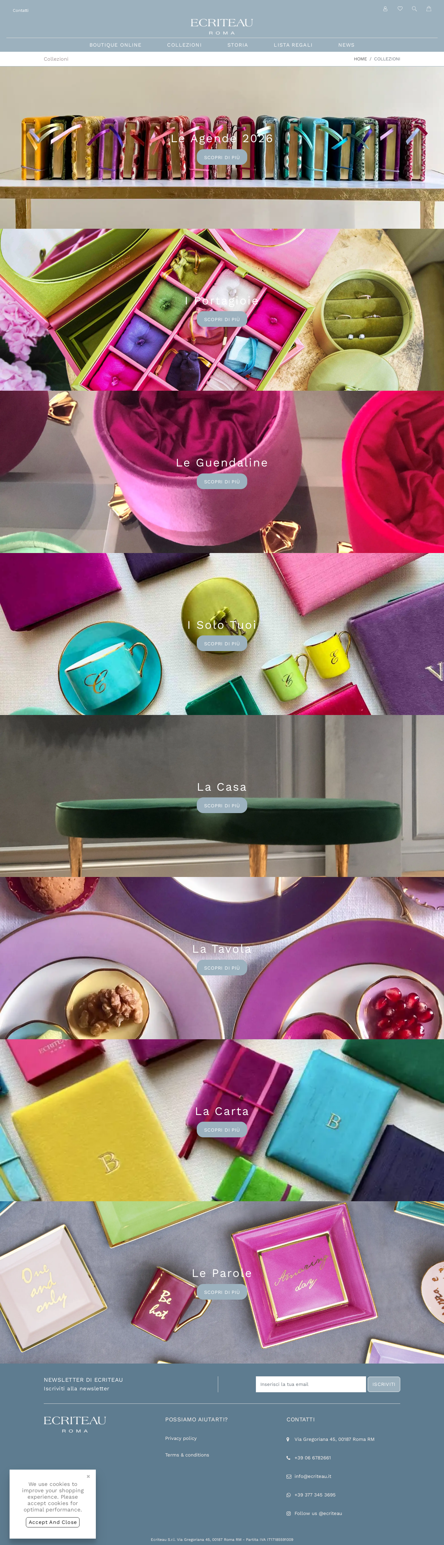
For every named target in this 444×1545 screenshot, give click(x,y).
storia (238, 45)
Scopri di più (222, 157)
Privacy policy (181, 1438)
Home (360, 58)
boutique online (115, 45)
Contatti (20, 10)
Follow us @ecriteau (318, 1513)
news (346, 45)
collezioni (184, 45)
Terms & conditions (187, 1455)
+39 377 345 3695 (315, 1495)
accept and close (53, 1522)
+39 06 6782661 (313, 1458)
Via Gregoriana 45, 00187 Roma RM (335, 1439)
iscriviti (383, 1384)
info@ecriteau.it (313, 1476)
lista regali (293, 45)
